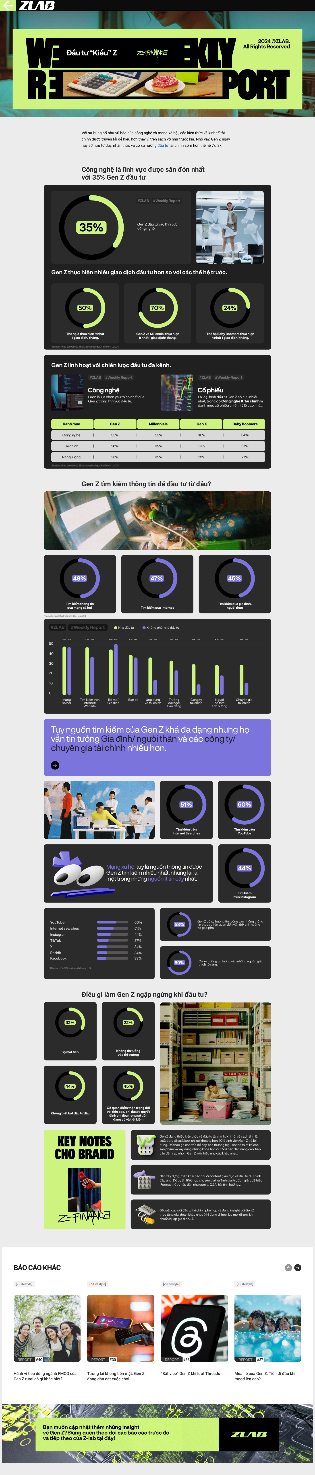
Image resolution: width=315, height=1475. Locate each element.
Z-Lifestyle (24, 1284)
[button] (288, 1267)
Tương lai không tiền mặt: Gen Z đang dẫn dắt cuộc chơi (116, 1376)
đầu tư (163, 145)
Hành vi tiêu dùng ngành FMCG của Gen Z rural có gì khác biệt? (45, 1376)
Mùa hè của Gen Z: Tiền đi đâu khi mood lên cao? (264, 1376)
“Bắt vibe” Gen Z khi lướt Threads (190, 1373)
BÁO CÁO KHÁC (37, 1267)
